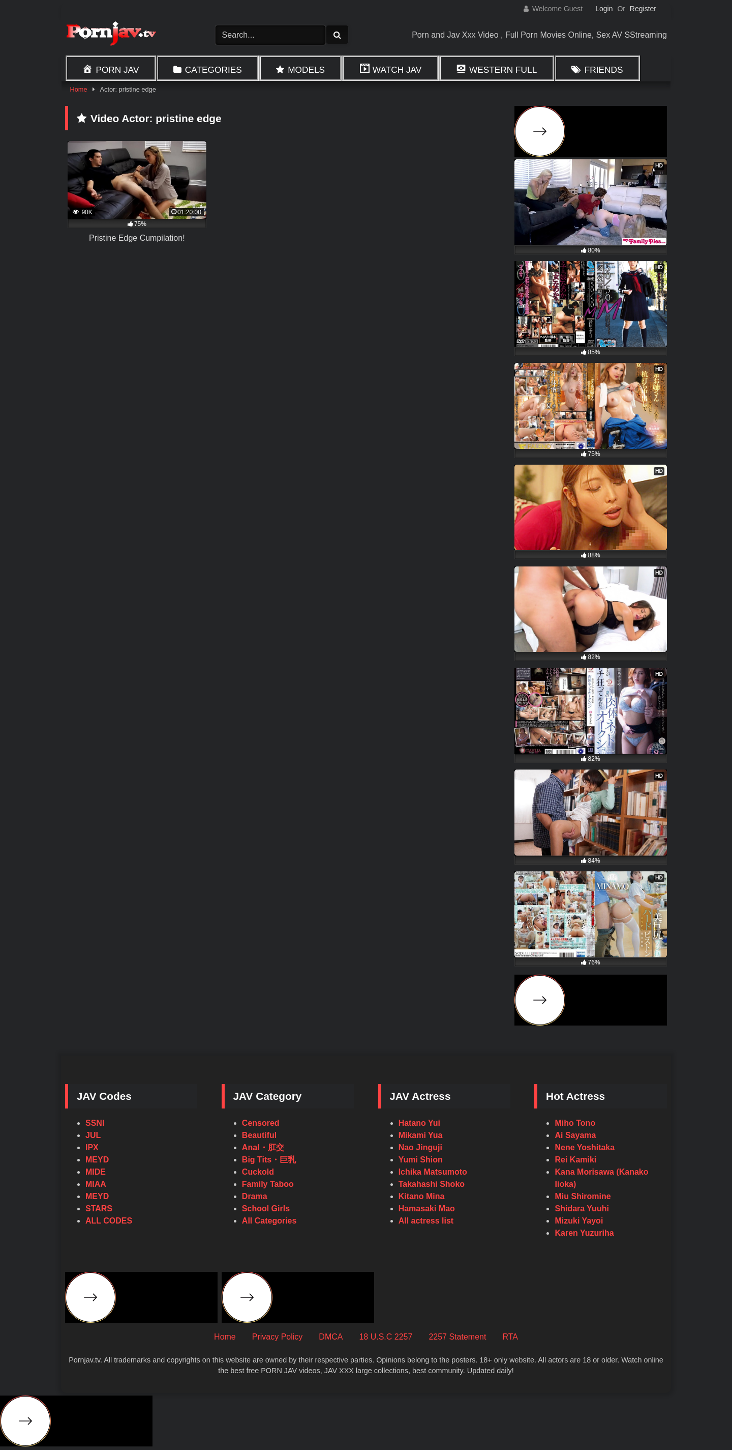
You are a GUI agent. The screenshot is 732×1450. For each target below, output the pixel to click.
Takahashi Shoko (432, 1184)
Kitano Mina (422, 1196)
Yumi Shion (421, 1159)
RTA (510, 1336)
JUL (93, 1135)
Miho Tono (575, 1123)
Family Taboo (268, 1184)
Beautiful (259, 1135)
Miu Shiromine (583, 1196)
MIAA (95, 1184)
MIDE (95, 1172)
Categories (213, 70)
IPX (92, 1147)
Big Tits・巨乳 (269, 1159)
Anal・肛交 (263, 1147)
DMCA (331, 1336)
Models (306, 70)
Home (78, 89)
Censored (261, 1123)
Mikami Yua (421, 1135)
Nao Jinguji (420, 1147)
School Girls (266, 1208)
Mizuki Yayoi (579, 1220)
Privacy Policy (277, 1336)
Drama (254, 1196)
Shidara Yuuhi (581, 1208)
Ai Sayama (575, 1135)
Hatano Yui (419, 1123)
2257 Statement (457, 1336)
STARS (98, 1208)
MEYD (97, 1159)
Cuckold (258, 1172)
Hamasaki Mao (427, 1208)
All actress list (426, 1220)
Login (604, 9)
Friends (604, 70)
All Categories (269, 1220)
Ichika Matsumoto (433, 1172)
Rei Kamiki (575, 1159)
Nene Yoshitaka (585, 1147)
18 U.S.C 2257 (385, 1336)
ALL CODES (108, 1220)
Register (643, 9)
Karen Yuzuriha (584, 1233)
